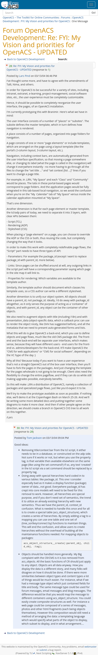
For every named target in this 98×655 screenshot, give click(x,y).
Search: (63, 59)
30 (18, 428)
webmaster (90, 646)
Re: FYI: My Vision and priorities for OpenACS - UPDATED (31, 67)
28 (10, 66)
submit (43, 650)
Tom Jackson (35, 438)
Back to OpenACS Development (26, 59)
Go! (94, 12)
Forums (65, 17)
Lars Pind (25, 76)
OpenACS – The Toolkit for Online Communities (31, 17)
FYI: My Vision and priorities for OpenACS (45, 21)
